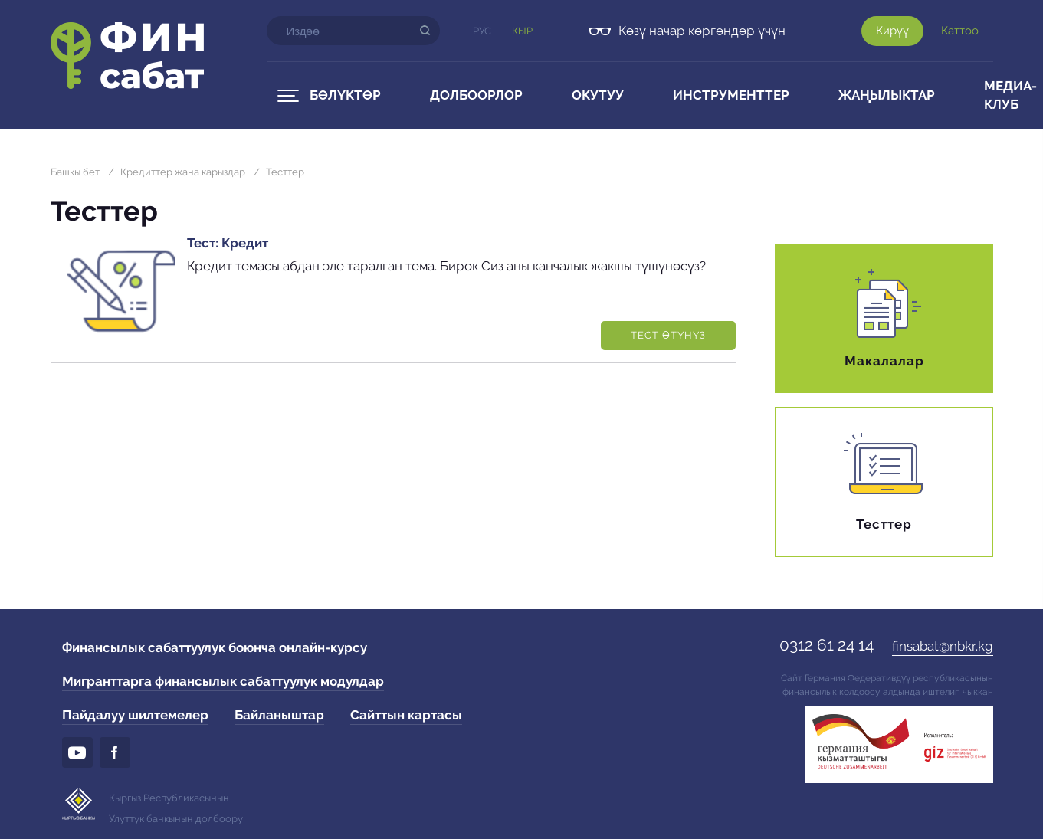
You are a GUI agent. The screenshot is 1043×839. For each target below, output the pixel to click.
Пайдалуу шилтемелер (135, 715)
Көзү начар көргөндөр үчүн (702, 30)
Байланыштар (279, 715)
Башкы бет (75, 172)
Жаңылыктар (886, 95)
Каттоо (960, 31)
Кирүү (892, 31)
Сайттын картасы (406, 715)
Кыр (522, 31)
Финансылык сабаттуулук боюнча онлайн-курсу (214, 647)
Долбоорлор (476, 95)
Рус (482, 31)
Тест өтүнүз (668, 335)
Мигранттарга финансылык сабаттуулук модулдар (223, 681)
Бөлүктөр (345, 95)
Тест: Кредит (227, 243)
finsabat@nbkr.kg (942, 646)
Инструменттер (731, 95)
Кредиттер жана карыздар (182, 172)
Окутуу (598, 95)
